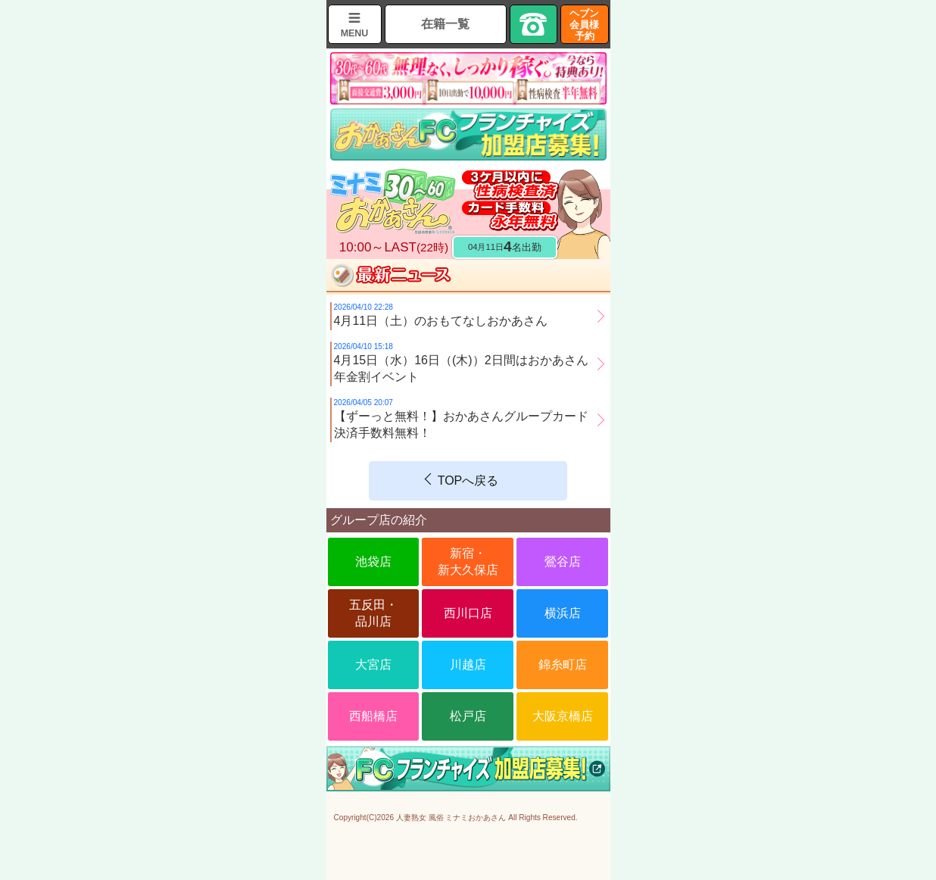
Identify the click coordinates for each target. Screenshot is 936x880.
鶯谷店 (562, 561)
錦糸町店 (562, 664)
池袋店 (373, 561)
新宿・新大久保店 (468, 561)
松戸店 (468, 716)
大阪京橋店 (562, 716)
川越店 (468, 664)
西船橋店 (373, 716)
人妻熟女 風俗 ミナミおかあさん (451, 817)
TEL (534, 24)
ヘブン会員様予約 (584, 25)
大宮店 (373, 664)
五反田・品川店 (373, 613)
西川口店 (468, 613)
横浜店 (562, 613)
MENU (355, 33)
